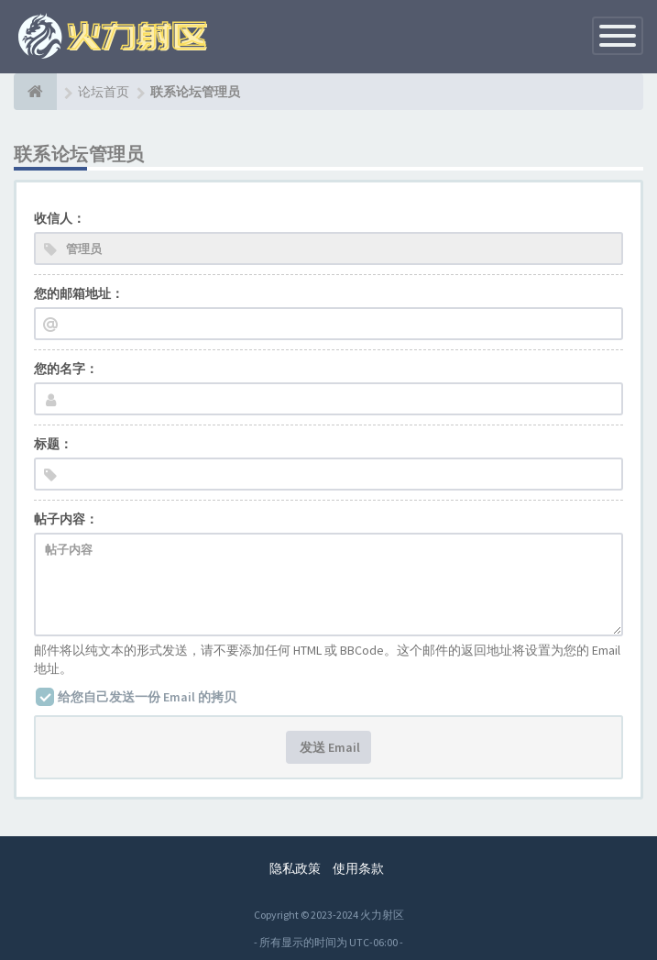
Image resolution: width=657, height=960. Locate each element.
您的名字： (66, 368)
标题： (53, 444)
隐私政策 (295, 868)
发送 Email (328, 747)
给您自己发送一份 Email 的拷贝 (147, 697)
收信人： (59, 218)
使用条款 (358, 868)
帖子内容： (66, 519)
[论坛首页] (35, 91)
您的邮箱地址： (79, 293)
